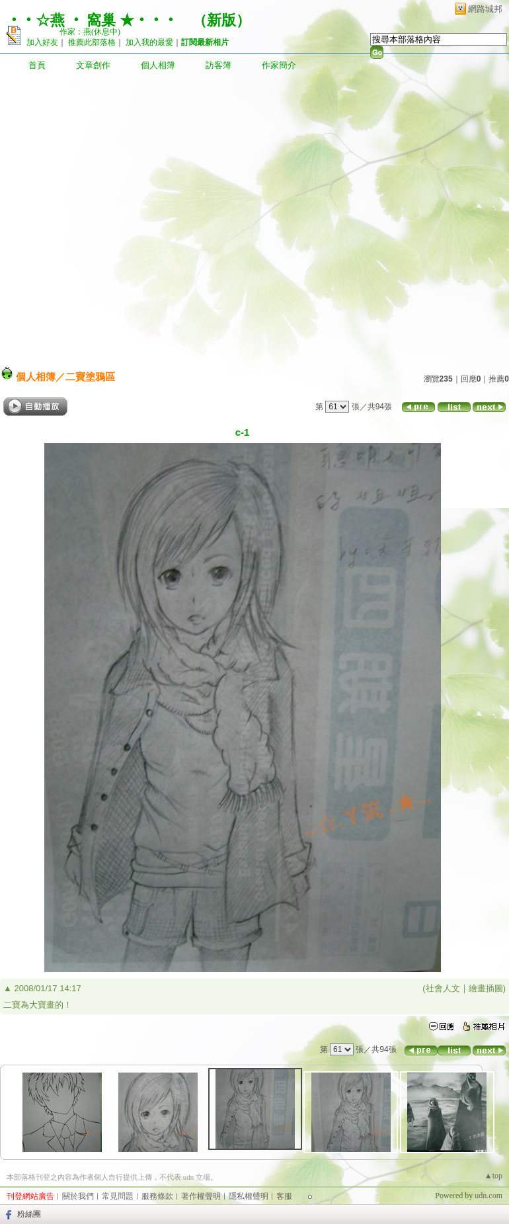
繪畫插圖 (486, 988)
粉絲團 (29, 1214)
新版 (221, 20)
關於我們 (78, 1196)
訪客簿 (218, 65)
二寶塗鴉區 (90, 376)
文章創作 (93, 65)
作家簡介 (279, 65)
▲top (493, 1175)
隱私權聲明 (248, 1196)
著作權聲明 (201, 1196)
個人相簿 (158, 65)
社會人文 (443, 988)
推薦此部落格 (92, 42)
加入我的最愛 (149, 42)
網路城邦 (485, 9)
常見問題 (118, 1196)
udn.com (488, 1195)
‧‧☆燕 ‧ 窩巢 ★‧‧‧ (92, 20)
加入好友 (42, 42)
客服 (284, 1196)
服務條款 (157, 1196)
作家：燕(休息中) (89, 31)
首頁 (37, 65)
